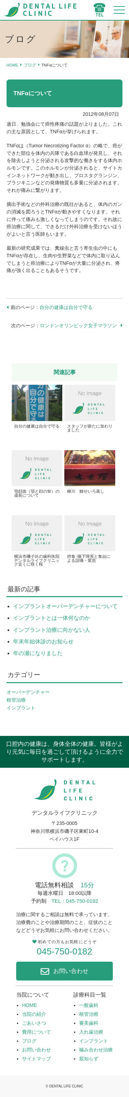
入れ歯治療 (91, 1032)
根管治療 (16, 700)
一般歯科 (88, 1005)
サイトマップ (36, 1058)
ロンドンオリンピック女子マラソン (78, 325)
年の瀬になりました (38, 653)
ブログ (30, 65)
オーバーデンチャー (28, 692)
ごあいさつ (34, 1023)
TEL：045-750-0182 (75, 901)
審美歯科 (88, 1023)
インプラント (21, 708)
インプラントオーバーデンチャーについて (65, 606)
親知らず (88, 1058)
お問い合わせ (70, 970)
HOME (13, 65)
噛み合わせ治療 (96, 1049)
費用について (36, 1032)
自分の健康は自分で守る (66, 307)
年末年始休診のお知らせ (43, 641)
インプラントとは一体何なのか (51, 618)
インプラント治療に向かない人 (51, 630)
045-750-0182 (64, 951)
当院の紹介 (34, 1014)
